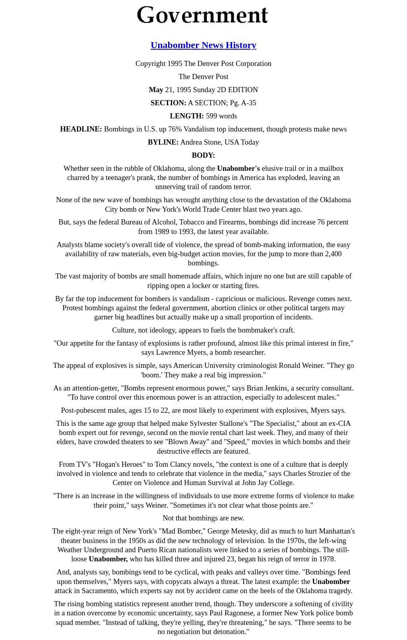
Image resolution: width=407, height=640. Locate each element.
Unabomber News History (203, 45)
